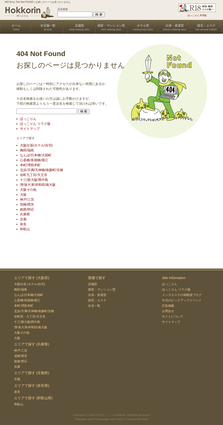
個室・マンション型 (101, 289)
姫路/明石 (27, 209)
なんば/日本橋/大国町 (35, 155)
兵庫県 (25, 214)
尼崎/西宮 (27, 204)
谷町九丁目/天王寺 (33, 175)
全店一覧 (94, 305)
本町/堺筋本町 (30, 165)
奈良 (23, 224)
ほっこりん (28, 119)
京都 (23, 219)
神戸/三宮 (27, 199)
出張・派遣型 (97, 295)
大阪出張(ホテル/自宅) (36, 145)
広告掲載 (168, 305)
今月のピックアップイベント (182, 300)
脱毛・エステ (97, 300)
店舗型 (92, 284)
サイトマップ (30, 128)
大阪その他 (28, 189)
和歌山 (25, 229)
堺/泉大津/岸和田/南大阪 (38, 185)
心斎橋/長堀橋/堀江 (34, 160)
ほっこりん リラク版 (35, 124)
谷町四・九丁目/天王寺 (30, 316)
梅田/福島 (27, 150)
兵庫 (17, 366)
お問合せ (168, 311)
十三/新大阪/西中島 (34, 180)
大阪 (23, 194)
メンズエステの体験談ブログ (182, 295)
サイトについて (172, 316)
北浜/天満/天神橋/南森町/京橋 (41, 170)
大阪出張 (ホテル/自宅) (29, 284)
